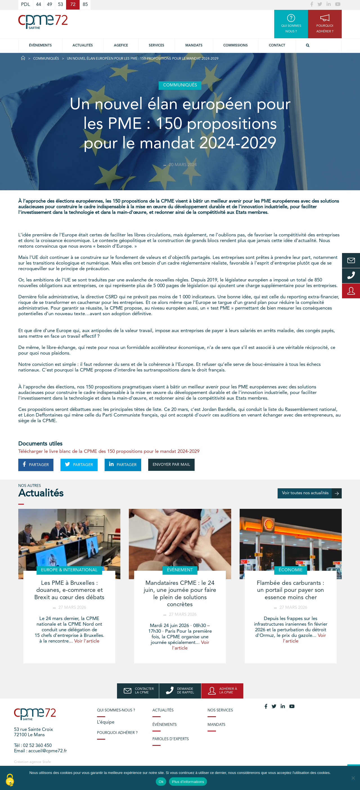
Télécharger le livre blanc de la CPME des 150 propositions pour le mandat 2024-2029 (108, 451)
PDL (25, 4)
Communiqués (46, 59)
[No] (353, 778)
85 (85, 4)
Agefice (121, 45)
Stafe (46, 762)
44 (38, 4)
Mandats (193, 45)
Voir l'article (86, 641)
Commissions (235, 45)
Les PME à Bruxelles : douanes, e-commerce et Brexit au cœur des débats (69, 590)
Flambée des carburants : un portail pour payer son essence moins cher (290, 590)
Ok (161, 782)
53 (60, 4)
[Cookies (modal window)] (10, 780)
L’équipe (105, 722)
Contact (277, 45)
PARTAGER (36, 464)
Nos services (220, 710)
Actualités (83, 45)
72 (72, 4)
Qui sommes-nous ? (116, 710)
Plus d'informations (188, 782)
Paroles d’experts (170, 739)
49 (49, 4)
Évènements (40, 45)
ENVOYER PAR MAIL (171, 465)
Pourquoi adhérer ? (117, 733)
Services (156, 45)
